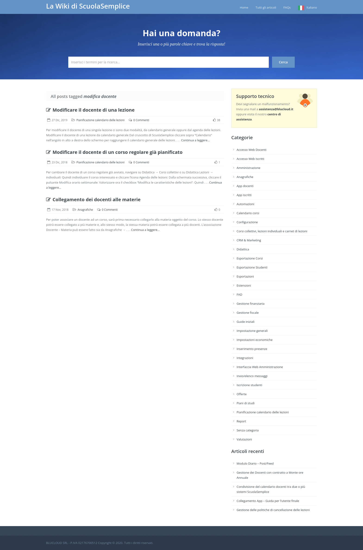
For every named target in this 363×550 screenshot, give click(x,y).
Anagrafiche (85, 210)
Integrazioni (245, 358)
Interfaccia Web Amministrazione (260, 367)
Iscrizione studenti (249, 385)
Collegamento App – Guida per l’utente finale (268, 501)
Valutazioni (244, 439)
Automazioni (245, 204)
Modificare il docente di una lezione (90, 110)
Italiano (312, 7)
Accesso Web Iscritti (250, 159)
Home (244, 7)
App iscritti (244, 195)
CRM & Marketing (249, 240)
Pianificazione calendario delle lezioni (100, 120)
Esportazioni (245, 276)
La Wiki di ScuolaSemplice (88, 6)
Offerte (242, 394)
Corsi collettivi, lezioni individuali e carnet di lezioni (272, 231)
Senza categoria (248, 430)
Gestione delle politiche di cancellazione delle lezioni (273, 510)
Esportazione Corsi (250, 258)
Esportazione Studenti (252, 267)
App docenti (245, 186)
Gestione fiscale (248, 313)
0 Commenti (141, 120)
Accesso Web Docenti (251, 150)
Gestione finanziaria (251, 303)
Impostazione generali (252, 331)
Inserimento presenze (252, 349)
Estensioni (244, 285)
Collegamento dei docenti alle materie (93, 199)
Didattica (243, 249)
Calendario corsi (248, 213)
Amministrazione (248, 168)
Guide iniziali (245, 322)
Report (241, 421)
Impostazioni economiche (254, 340)
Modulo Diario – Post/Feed (255, 463)
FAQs (287, 7)
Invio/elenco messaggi (252, 376)
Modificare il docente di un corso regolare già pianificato (114, 152)
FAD (239, 294)
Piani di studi (246, 403)
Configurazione (247, 222)
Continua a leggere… (195, 140)
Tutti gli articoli (266, 7)
